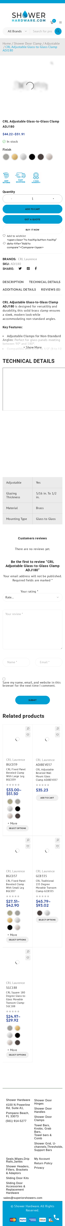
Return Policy (43, 1163)
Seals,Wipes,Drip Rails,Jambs (17, 1160)
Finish (7, 149)
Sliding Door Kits (17, 1178)
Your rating (29, 591)
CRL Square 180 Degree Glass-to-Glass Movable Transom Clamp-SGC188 (16, 999)
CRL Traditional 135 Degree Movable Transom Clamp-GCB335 (46, 886)
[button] (47, 798)
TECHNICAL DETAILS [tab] (44, 282)
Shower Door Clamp (28, 43)
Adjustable (52, 43)
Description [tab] (13, 282)
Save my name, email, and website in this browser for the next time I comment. (32, 684)
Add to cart (32, 209)
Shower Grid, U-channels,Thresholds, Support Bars (48, 1147)
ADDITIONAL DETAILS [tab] (19, 289)
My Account (42, 1158)
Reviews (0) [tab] (50, 289)
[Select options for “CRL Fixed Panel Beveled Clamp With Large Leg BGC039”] (17, 828)
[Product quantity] (32, 198)
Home (7, 43)
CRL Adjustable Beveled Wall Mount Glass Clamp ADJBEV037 (47, 774)
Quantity (9, 192)
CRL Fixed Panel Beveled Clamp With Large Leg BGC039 (16, 774)
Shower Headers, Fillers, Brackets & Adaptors (17, 1169)
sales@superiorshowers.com (22, 1197)
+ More (12, 823)
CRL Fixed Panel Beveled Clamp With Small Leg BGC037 (15, 886)
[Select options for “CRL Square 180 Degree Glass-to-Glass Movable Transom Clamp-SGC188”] (17, 1055)
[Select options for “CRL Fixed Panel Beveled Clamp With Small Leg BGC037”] (17, 940)
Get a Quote (32, 219)
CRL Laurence (27, 259)
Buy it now (33, 229)
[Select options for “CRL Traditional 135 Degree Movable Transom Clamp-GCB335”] (47, 920)
